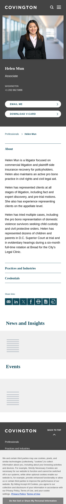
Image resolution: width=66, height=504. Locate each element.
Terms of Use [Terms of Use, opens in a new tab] (33, 499)
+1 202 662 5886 (13, 90)
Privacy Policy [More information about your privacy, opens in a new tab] (18, 499)
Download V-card (23, 114)
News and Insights (14, 455)
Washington (12, 86)
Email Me (16, 104)
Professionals (12, 134)
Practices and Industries (17, 448)
